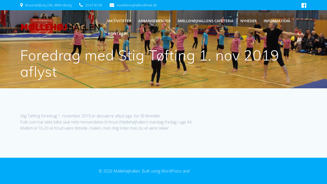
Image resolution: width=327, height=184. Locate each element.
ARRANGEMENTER (154, 20)
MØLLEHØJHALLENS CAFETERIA (205, 20)
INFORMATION (277, 20)
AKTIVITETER (119, 20)
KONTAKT (117, 33)
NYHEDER (248, 20)
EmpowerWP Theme (209, 171)
